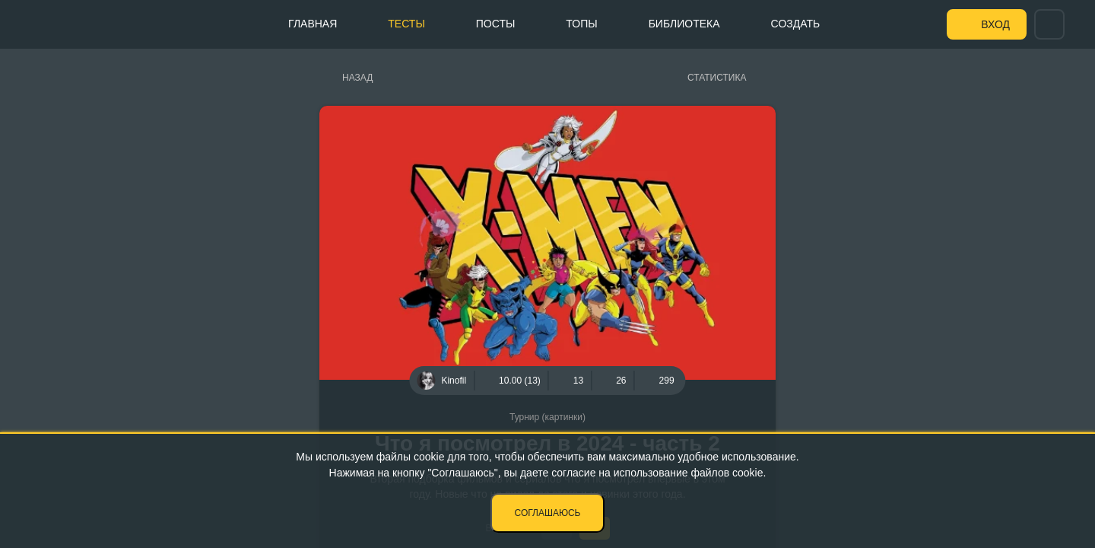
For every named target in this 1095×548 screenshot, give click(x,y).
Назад (357, 77)
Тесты (406, 24)
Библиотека (684, 24)
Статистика (716, 77)
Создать (795, 24)
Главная (312, 24)
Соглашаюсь (548, 513)
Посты (496, 24)
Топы (581, 24)
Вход (995, 24)
